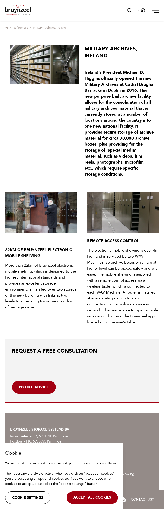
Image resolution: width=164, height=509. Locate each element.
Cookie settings (27, 498)
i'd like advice (34, 387)
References (20, 28)
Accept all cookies (92, 497)
